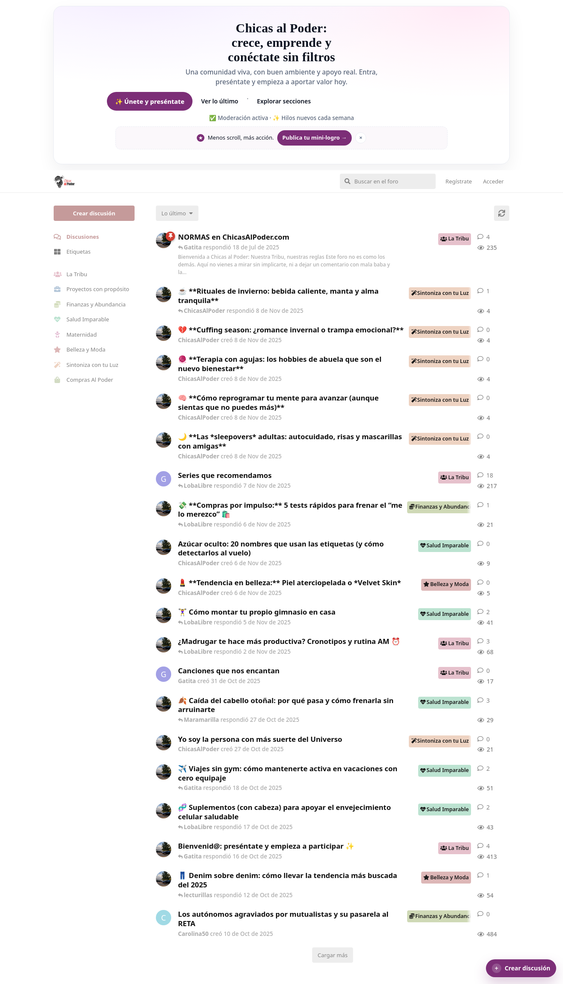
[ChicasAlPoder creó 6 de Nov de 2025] (163, 508)
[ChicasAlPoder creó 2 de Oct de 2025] (163, 772)
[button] (521, 968)
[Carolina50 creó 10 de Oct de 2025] (163, 917)
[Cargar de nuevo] (501, 213)
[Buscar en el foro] (388, 181)
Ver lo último (219, 101)
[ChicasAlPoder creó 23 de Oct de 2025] (163, 704)
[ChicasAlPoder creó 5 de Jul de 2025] (163, 240)
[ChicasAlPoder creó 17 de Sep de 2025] (163, 644)
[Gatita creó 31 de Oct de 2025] (163, 674)
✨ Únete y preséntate (149, 101)
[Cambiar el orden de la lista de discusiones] (177, 213)
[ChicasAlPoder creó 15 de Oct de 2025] (163, 810)
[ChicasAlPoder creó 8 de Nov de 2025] (163, 294)
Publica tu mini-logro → (314, 137)
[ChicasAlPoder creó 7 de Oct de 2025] (163, 879)
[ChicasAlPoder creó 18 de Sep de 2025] (163, 849)
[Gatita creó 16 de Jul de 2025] (163, 478)
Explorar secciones (284, 101)
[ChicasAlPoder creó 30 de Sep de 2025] (163, 615)
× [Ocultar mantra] (360, 137)
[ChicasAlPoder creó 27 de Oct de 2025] (163, 742)
